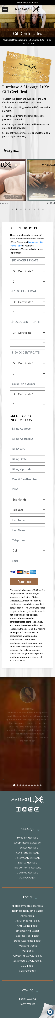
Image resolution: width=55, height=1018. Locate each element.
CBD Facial (27, 966)
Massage (27, 829)
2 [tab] (16, 209)
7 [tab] (38, 209)
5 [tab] (29, 209)
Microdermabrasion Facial (27, 906)
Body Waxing (27, 1004)
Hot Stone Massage (27, 852)
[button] (14, 785)
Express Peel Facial (27, 936)
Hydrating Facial (27, 946)
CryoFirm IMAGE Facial (27, 956)
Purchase (24, 582)
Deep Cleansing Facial (27, 941)
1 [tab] (12, 209)
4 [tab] (25, 209)
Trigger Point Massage (27, 867)
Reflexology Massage (27, 857)
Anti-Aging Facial (27, 926)
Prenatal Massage (27, 847)
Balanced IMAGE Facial (27, 961)
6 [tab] (34, 209)
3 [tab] (21, 209)
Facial (27, 897)
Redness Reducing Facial (27, 911)
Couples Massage (27, 872)
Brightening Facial (27, 931)
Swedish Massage (27, 837)
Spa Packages (27, 877)
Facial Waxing (27, 999)
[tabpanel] (27, 182)
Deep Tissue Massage (27, 842)
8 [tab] (43, 209)
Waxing (27, 990)
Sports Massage (27, 862)
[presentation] (2, 779)
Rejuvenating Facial (27, 921)
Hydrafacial (27, 951)
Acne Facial (27, 916)
